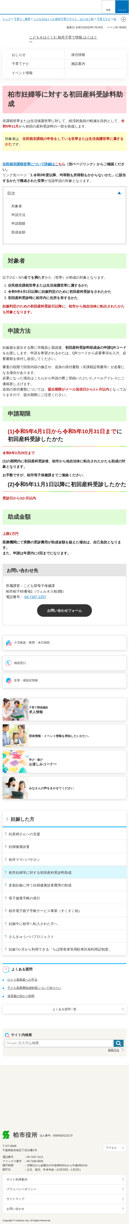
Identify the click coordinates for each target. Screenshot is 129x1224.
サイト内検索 (21, 1035)
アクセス (111, 1147)
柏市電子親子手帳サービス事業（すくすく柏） (45, 911)
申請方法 (18, 215)
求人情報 (76, 710)
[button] (108, 6)
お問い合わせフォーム (64, 610)
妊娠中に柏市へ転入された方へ (33, 924)
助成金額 (18, 232)
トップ (6, 18)
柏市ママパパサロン (24, 860)
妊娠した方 (22, 819)
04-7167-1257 (35, 597)
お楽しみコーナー (76, 762)
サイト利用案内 (16, 1179)
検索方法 (113, 1050)
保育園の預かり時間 (20, 996)
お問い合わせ (15, 1209)
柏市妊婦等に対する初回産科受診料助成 (40, 872)
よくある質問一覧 (64, 1009)
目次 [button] (11, 193)
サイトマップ (15, 1199)
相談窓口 (20, 663)
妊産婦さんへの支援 (24, 834)
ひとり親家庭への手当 (22, 979)
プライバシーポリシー (21, 1189)
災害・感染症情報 (26, 680)
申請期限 (18, 223)
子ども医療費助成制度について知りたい (34, 988)
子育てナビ (104, 18)
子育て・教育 (22, 18)
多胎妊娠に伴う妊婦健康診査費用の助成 (40, 885)
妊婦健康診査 (19, 847)
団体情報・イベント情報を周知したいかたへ (59, 736)
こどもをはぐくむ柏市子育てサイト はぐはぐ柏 (63, 18)
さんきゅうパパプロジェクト (31, 937)
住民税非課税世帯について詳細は (33, 164)
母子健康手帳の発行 (24, 898)
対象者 (16, 206)
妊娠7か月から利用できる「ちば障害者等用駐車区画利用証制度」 (60, 949)
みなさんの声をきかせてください (51, 788)
